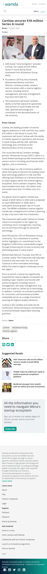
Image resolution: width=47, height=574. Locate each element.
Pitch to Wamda (8, 548)
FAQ (3, 494)
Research (6, 517)
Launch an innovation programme (16, 544)
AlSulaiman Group (19, 327)
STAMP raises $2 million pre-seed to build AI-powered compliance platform (28, 374)
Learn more (7, 481)
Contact (42, 4)
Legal (4, 503)
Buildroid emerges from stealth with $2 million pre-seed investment (29, 385)
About (34, 4)
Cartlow (6, 327)
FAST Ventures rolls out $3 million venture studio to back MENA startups (28, 362)
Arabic (5, 32)
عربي (42, 11)
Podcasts (5, 512)
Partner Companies (10, 499)
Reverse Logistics (10, 331)
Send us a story (8, 530)
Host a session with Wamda (13, 535)
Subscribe (10, 429)
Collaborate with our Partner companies (18, 539)
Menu (36, 11)
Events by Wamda (9, 521)
